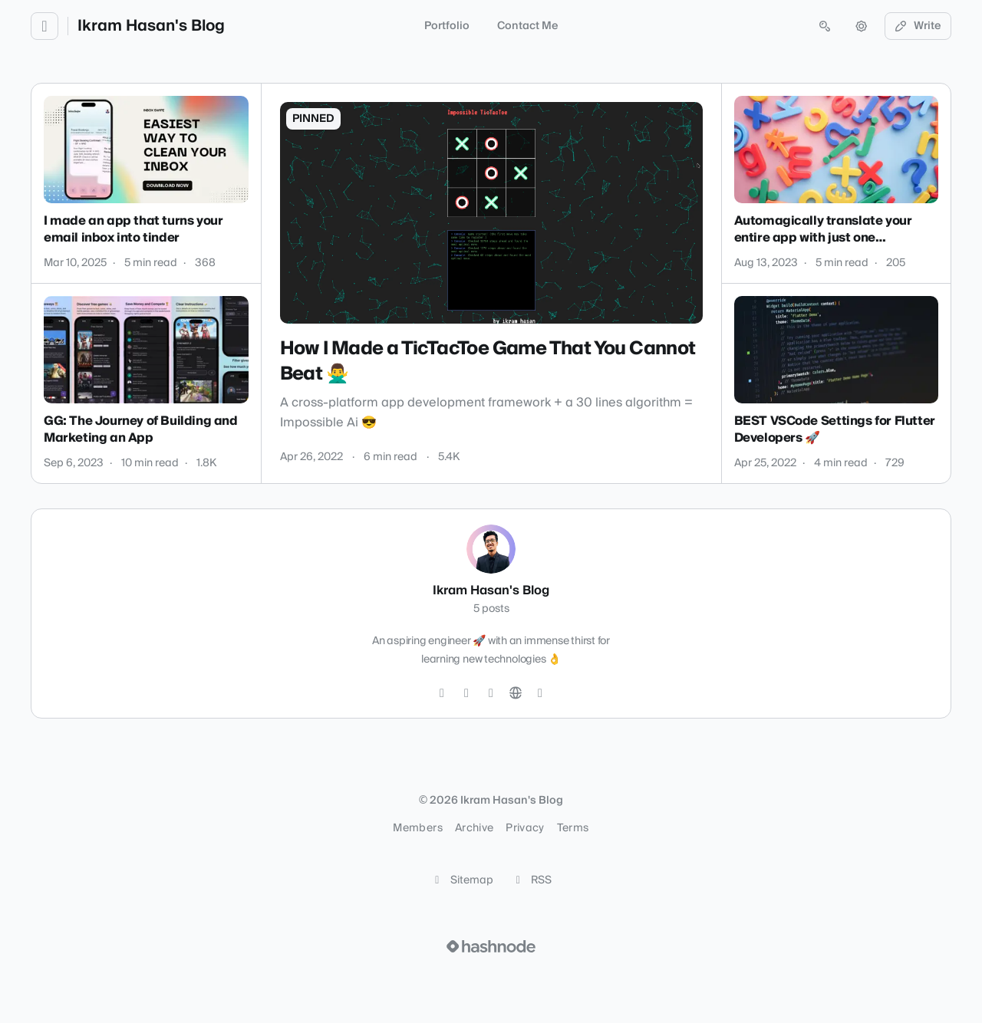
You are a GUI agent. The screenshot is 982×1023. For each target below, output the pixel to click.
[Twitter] (442, 693)
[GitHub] (466, 693)
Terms (573, 828)
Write (918, 26)
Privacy (525, 828)
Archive (474, 828)
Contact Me (528, 26)
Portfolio (447, 26)
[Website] (515, 693)
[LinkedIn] (491, 693)
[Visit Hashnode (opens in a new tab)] (491, 946)
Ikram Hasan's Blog (151, 26)
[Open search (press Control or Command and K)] (825, 26)
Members (417, 828)
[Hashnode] (540, 693)
